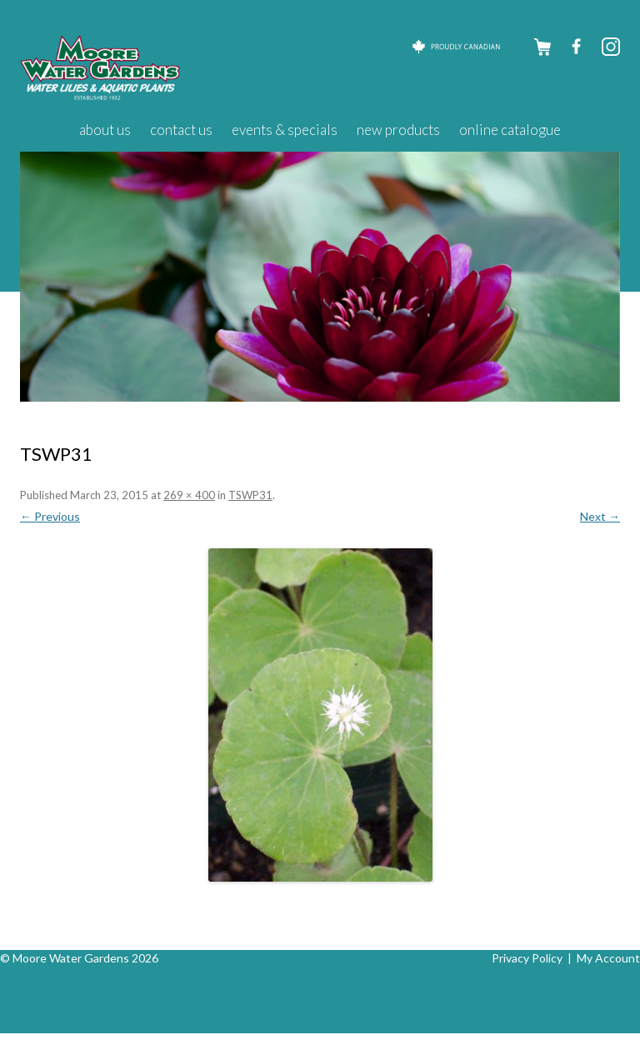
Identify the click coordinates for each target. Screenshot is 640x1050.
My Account (608, 958)
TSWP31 (250, 495)
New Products (398, 129)
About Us (105, 129)
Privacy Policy (527, 958)
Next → (600, 516)
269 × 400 (189, 495)
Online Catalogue (510, 129)
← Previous (50, 516)
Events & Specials (285, 129)
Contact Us (181, 129)
